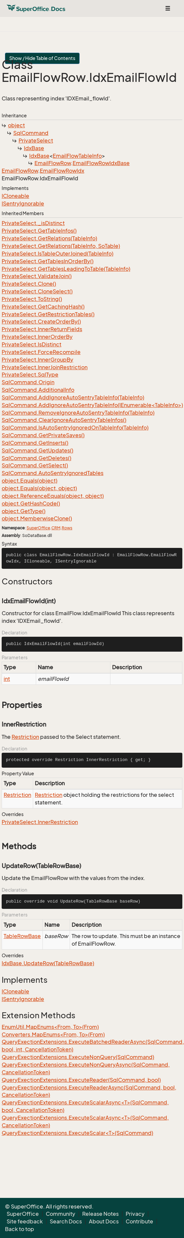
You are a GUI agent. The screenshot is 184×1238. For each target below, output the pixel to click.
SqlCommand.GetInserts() (35, 443)
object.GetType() (23, 511)
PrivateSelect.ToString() (32, 299)
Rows (67, 527)
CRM (55, 527)
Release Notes (100, 1213)
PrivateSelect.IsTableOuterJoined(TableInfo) (57, 253)
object (16, 125)
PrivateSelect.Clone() (29, 283)
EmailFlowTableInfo (77, 155)
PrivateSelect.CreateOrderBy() (41, 321)
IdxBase (34, 148)
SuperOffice (38, 527)
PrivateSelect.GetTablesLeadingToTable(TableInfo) (66, 268)
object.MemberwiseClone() (37, 518)
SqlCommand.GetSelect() (35, 465)
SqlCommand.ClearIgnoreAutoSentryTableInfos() (64, 420)
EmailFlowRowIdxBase (101, 163)
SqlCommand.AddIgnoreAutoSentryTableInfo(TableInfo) (73, 397)
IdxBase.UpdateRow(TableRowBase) (48, 963)
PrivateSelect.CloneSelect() (37, 291)
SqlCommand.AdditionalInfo (38, 389)
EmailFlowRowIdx (62, 170)
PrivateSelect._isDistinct (33, 223)
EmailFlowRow (52, 163)
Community (60, 1213)
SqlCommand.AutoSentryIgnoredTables (52, 473)
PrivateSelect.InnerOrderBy (37, 336)
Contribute (139, 1221)
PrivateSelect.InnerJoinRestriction (45, 367)
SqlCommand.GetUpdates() (37, 450)
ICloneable (15, 196)
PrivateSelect (36, 140)
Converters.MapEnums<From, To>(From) (53, 1034)
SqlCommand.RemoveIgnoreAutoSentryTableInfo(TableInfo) (78, 412)
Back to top (19, 1229)
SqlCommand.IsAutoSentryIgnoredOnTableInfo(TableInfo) (75, 427)
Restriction (25, 737)
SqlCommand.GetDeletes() (36, 458)
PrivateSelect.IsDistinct (31, 344)
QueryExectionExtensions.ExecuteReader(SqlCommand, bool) (81, 1080)
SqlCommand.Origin (28, 382)
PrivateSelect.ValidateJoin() (37, 276)
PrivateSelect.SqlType (30, 374)
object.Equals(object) (29, 480)
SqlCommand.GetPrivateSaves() (43, 435)
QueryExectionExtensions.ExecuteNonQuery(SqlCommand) (78, 1057)
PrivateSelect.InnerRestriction (40, 822)
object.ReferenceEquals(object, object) (53, 496)
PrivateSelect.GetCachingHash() (43, 306)
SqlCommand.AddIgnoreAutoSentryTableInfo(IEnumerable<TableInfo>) (92, 405)
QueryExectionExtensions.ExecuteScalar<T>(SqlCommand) (77, 1133)
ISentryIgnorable (23, 203)
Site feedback (25, 1221)
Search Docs (66, 1221)
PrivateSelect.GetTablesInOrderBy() (47, 261)
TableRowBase (22, 936)
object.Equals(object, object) (39, 488)
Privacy (135, 1213)
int (7, 679)
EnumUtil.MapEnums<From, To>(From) (50, 1027)
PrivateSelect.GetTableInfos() (39, 230)
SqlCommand (30, 133)
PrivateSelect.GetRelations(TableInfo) (49, 238)
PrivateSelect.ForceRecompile (41, 352)
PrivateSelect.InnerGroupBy (37, 359)
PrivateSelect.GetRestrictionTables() (48, 314)
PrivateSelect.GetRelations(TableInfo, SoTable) (61, 246)
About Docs (104, 1221)
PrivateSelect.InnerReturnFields (42, 329)
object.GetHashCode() (31, 503)
